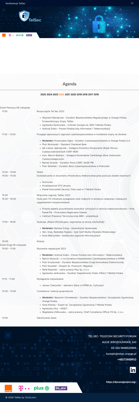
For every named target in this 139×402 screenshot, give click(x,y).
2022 (62, 94)
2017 (91, 94)
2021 (68, 94)
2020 (74, 94)
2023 (56, 94)
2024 (50, 94)
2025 (43, 94)
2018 (85, 94)
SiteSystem (30, 397)
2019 (79, 94)
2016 (96, 94)
